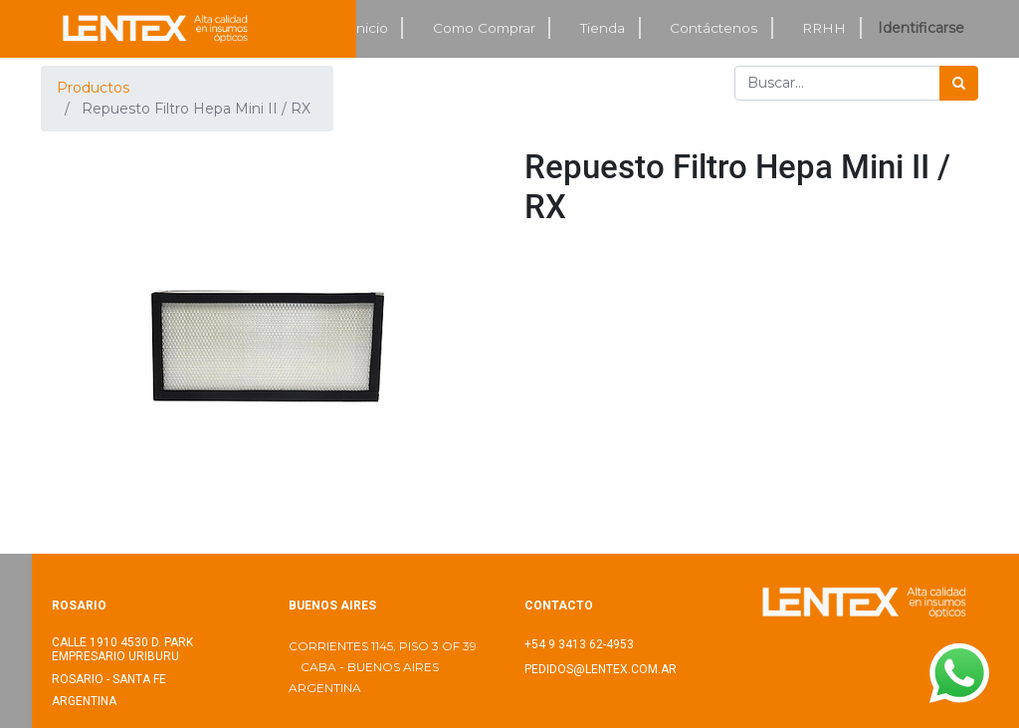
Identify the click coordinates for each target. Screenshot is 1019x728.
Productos (93, 88)
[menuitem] (370, 28)
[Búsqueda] (958, 83)
